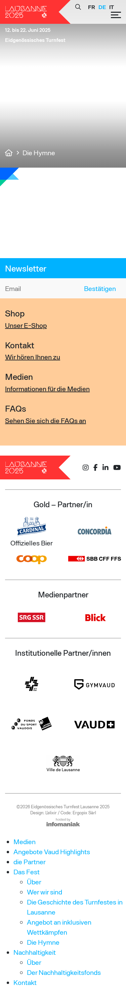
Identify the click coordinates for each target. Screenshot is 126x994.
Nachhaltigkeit (34, 952)
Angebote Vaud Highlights (51, 851)
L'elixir (51, 812)
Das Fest (26, 872)
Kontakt (25, 982)
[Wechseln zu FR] (91, 7)
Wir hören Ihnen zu (32, 357)
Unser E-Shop (26, 325)
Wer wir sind (44, 892)
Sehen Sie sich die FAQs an (45, 420)
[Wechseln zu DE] (102, 7)
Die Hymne (43, 942)
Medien (24, 841)
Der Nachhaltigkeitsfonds (64, 972)
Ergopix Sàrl (84, 812)
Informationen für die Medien (47, 389)
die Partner (29, 862)
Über (34, 882)
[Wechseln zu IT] (112, 7)
